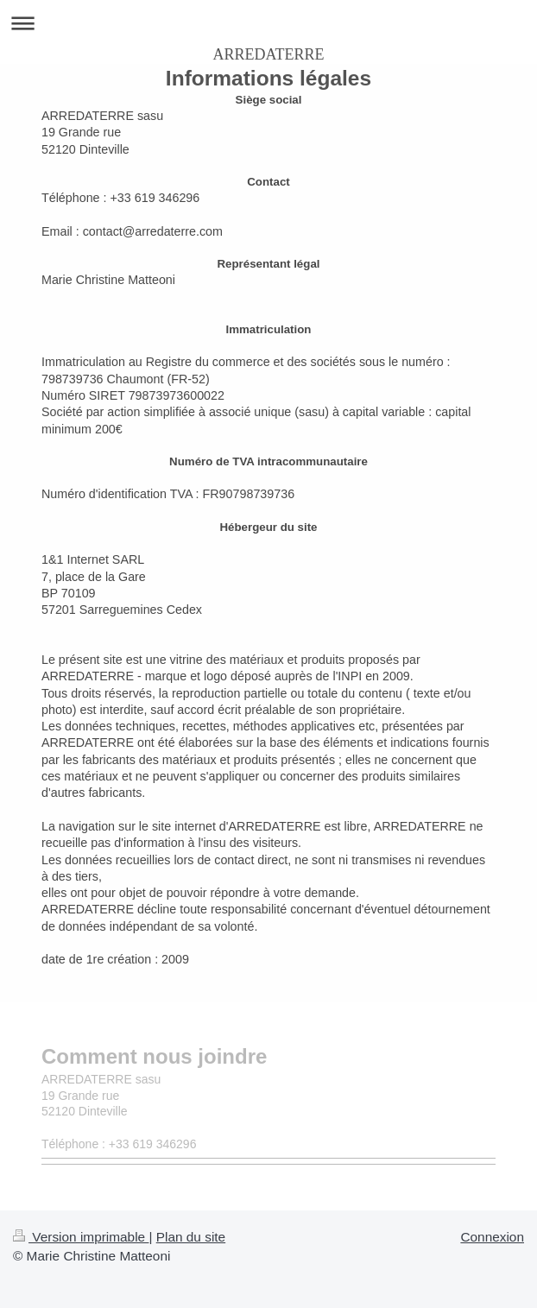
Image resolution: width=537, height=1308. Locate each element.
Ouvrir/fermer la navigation (268, 22)
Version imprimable (80, 1236)
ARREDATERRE (268, 54)
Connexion (492, 1236)
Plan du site (190, 1236)
